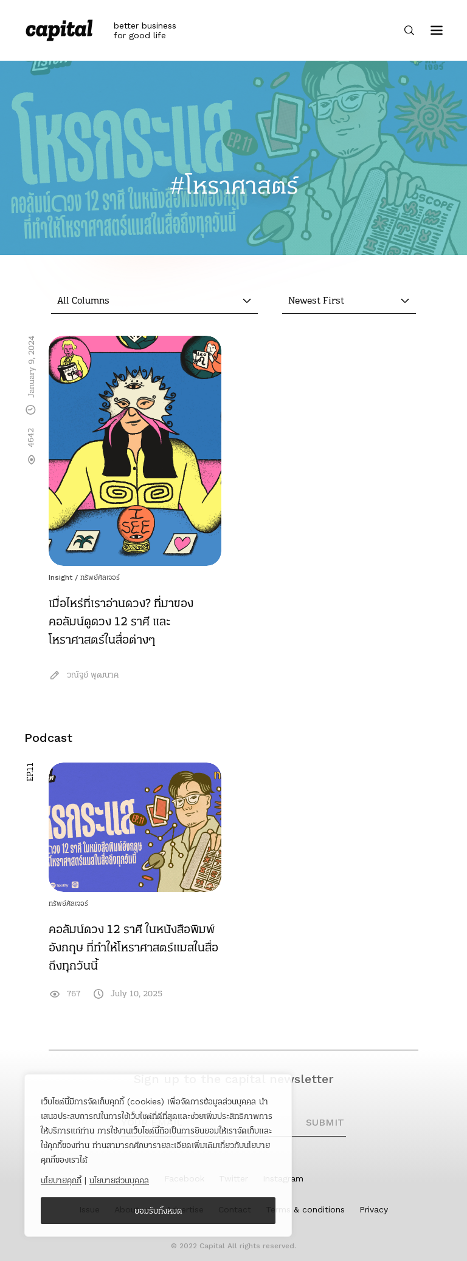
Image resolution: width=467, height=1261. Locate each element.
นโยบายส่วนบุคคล (119, 1180)
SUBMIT (325, 1122)
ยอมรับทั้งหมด (158, 1210)
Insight (60, 577)
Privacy (373, 1209)
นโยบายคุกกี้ (61, 1180)
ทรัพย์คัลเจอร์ (100, 577)
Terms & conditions (305, 1209)
